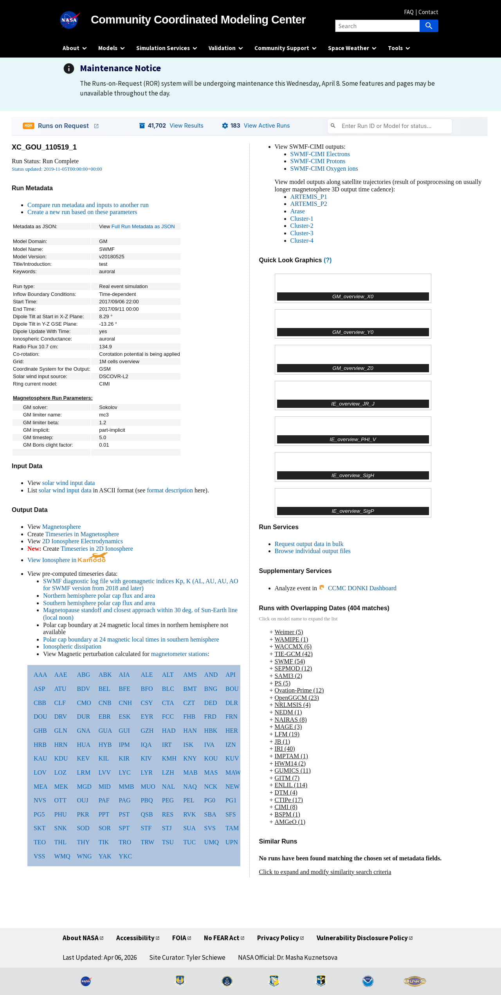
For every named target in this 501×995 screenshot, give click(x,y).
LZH (168, 772)
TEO (40, 842)
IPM (124, 744)
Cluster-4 (302, 240)
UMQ (211, 842)
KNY (190, 758)
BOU (232, 688)
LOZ (60, 772)
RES (167, 814)
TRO (125, 842)
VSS (39, 856)
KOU (211, 758)
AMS (190, 674)
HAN (190, 730)
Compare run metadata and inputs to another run (88, 205)
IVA (209, 744)
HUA (83, 744)
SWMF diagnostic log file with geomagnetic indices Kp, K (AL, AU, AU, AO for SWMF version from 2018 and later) (140, 585)
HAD (169, 730)
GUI (124, 730)
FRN (231, 716)
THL (60, 842)
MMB (126, 786)
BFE (124, 688)
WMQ (62, 856)
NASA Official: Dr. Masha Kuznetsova (287, 957)
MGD (84, 786)
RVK (189, 814)
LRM (83, 772)
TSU (168, 842)
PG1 (230, 800)
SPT (124, 828)
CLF (60, 702)
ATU (60, 688)
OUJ (82, 800)
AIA (124, 674)
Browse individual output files (313, 551)
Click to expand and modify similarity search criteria (325, 872)
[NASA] (77, 20)
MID (105, 786)
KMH (169, 758)
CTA (168, 702)
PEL (188, 800)
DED (210, 702)
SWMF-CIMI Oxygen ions (324, 168)
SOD (83, 828)
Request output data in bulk (309, 544)
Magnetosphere (61, 526)
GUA (105, 730)
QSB (147, 814)
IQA (146, 744)
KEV (83, 758)
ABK (105, 674)
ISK (188, 744)
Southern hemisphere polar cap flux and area (99, 603)
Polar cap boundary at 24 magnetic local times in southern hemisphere (131, 639)
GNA (83, 730)
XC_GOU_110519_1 (44, 147)
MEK (61, 786)
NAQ (190, 786)
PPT (104, 814)
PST (124, 814)
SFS (230, 814)
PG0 (209, 800)
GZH (147, 730)
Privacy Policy (278, 938)
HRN (61, 744)
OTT (60, 800)
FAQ (409, 11)
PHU (60, 814)
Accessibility (135, 938)
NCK (211, 786)
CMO (84, 702)
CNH (125, 702)
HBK (211, 730)
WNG (84, 856)
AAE (60, 674)
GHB (40, 730)
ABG (83, 674)
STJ (167, 828)
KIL (104, 758)
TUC (189, 842)
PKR (83, 814)
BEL (104, 688)
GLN (60, 730)
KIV (146, 758)
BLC (168, 688)
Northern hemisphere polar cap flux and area (99, 595)
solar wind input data (68, 482)
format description (170, 490)
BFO (147, 688)
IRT (167, 744)
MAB (190, 772)
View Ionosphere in (67, 560)
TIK (104, 842)
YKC (125, 856)
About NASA (81, 938)
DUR (83, 716)
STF (146, 828)
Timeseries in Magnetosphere (82, 534)
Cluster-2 (302, 225)
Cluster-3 (302, 233)
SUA (189, 828)
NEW (232, 786)
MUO (148, 786)
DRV (60, 716)
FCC (168, 716)
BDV (83, 688)
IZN (230, 744)
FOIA (179, 938)
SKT (39, 828)
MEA (41, 786)
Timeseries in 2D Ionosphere (97, 548)
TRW (147, 842)
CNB (105, 702)
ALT (168, 674)
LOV (40, 772)
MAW (233, 772)
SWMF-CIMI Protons (318, 161)
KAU (40, 758)
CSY (147, 702)
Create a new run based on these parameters (82, 212)
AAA (40, 674)
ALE (147, 674)
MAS (211, 772)
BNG (211, 688)
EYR (147, 716)
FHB (189, 716)
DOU (40, 716)
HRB (40, 744)
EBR (105, 716)
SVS (210, 828)
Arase (297, 211)
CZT (189, 702)
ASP (39, 688)
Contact (428, 11)
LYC (124, 772)
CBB (40, 702)
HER (231, 730)
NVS (40, 800)
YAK (105, 856)
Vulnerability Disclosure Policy (362, 938)
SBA (210, 814)
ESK (124, 716)
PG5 (39, 814)
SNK (60, 828)
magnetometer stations (179, 654)
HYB (105, 744)
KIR (124, 758)
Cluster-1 (302, 218)
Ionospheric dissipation (72, 646)
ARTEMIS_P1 (308, 196)
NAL (168, 786)
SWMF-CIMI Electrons (320, 154)
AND (211, 674)
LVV (105, 772)
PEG (168, 800)
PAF (104, 800)
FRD (210, 716)
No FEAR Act (222, 938)
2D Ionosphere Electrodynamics (82, 541)
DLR (231, 702)
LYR (146, 772)
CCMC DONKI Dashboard (357, 588)
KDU (61, 758)
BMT (190, 688)
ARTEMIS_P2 (308, 203)
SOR (105, 828)
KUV (232, 758)
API (230, 674)
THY (83, 842)
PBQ (147, 800)
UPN (231, 842)
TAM (232, 828)
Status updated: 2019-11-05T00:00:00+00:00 (57, 169)
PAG (125, 800)
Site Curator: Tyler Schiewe (187, 957)
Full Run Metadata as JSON (143, 226)
